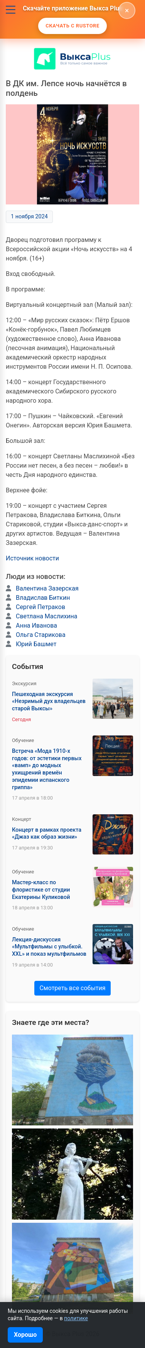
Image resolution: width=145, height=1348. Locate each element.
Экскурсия (24, 683)
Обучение (23, 740)
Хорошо (25, 1334)
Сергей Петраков (40, 607)
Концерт (21, 819)
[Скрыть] (126, 10)
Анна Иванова (36, 625)
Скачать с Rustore (72, 26)
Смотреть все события (72, 988)
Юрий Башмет (36, 644)
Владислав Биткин (43, 597)
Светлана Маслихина (47, 616)
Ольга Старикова (41, 634)
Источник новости (32, 558)
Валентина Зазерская (47, 588)
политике (76, 1318)
